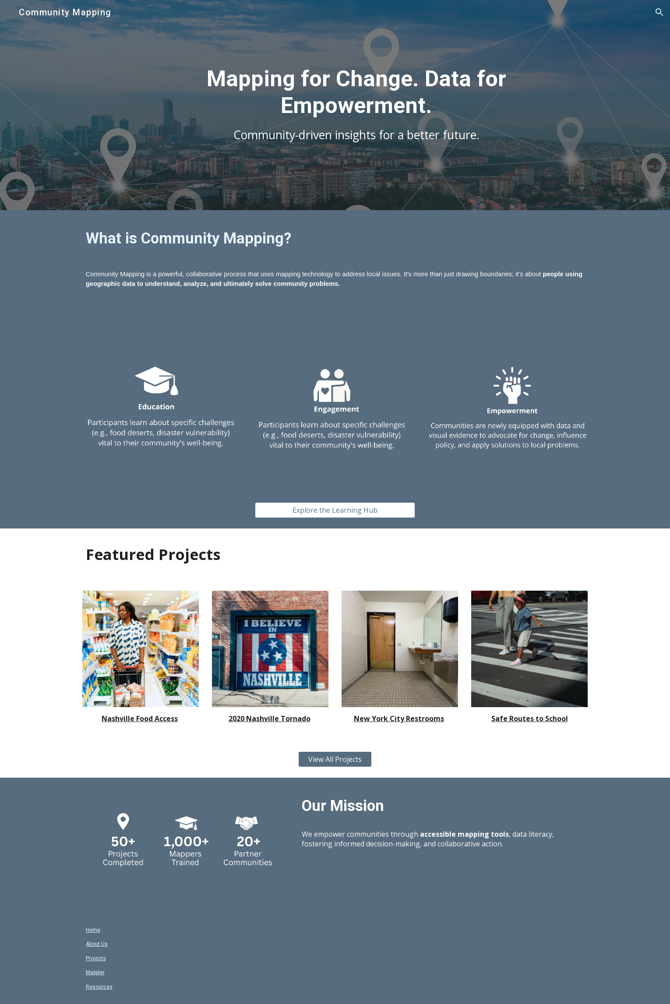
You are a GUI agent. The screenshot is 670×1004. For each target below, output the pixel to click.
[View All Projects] (335, 759)
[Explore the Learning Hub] (334, 510)
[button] (659, 12)
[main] (356, 105)
